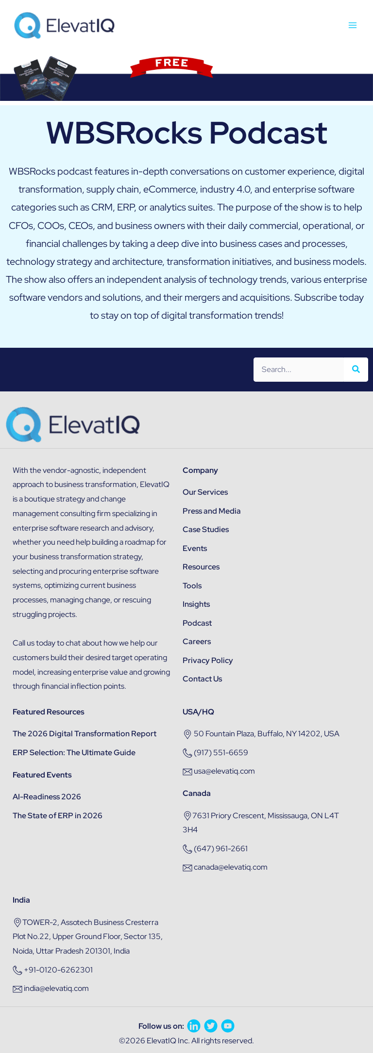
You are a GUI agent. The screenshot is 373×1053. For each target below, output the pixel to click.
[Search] (356, 369)
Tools (192, 586)
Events (195, 548)
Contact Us (202, 679)
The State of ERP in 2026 (57, 815)
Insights (196, 604)
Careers (197, 641)
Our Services (205, 492)
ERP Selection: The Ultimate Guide (74, 752)
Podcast (197, 623)
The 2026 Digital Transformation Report (84, 734)
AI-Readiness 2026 (47, 797)
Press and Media (212, 511)
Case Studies (206, 529)
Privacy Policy (208, 660)
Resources (201, 567)
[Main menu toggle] (352, 25)
